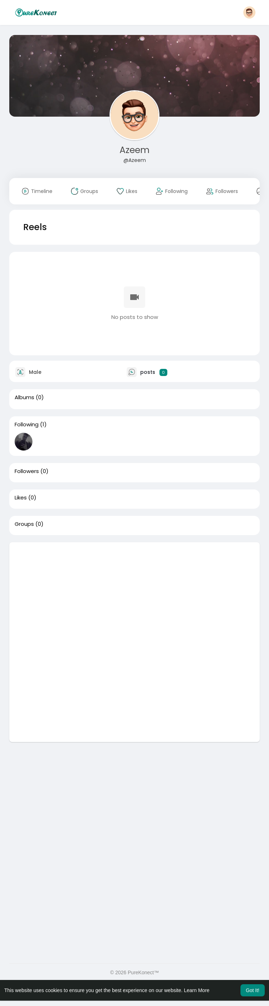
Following (27, 424)
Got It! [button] (252, 990)
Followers (27, 471)
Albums (24, 397)
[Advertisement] (134, 592)
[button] (249, 12)
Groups (24, 524)
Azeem (134, 150)
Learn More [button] (197, 990)
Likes (21, 498)
